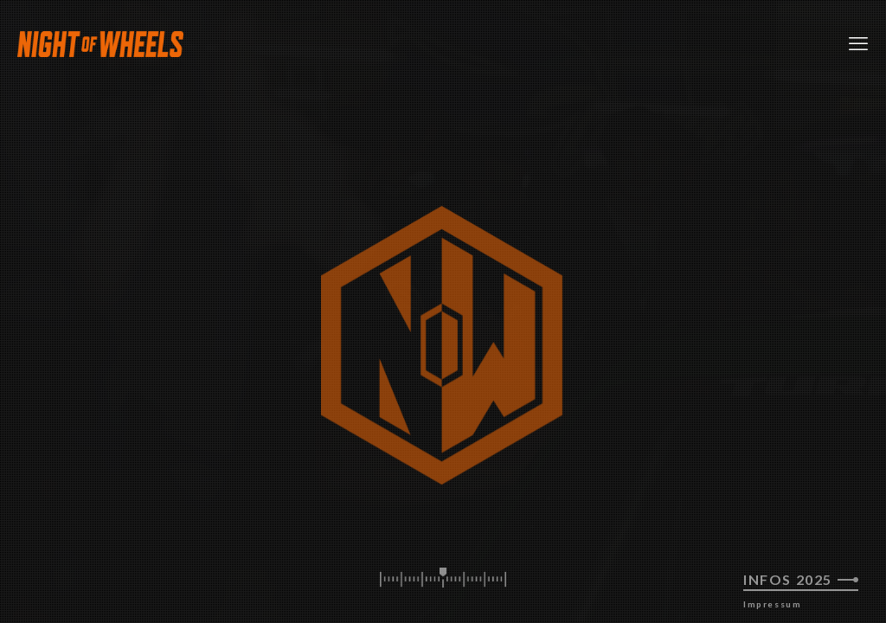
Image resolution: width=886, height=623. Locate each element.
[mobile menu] (858, 43)
